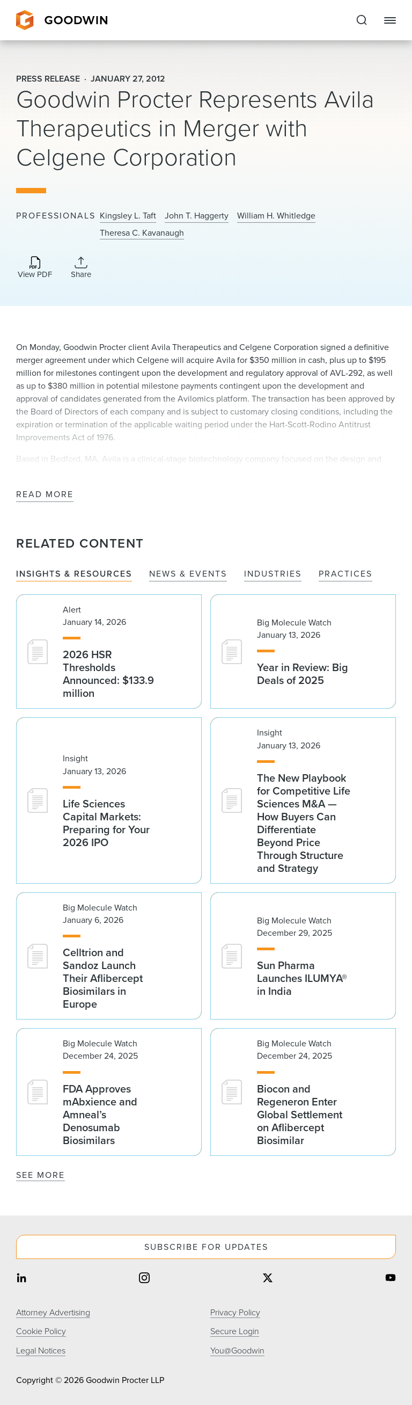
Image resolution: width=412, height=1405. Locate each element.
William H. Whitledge (276, 216)
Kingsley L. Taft (128, 216)
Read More (44, 494)
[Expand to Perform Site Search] (361, 20)
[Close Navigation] (390, 20)
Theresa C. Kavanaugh (142, 233)
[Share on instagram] (144, 1278)
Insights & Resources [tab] (74, 574)
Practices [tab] (345, 574)
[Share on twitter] (267, 1278)
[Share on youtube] (390, 1278)
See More (40, 1175)
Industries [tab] (272, 574)
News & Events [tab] (188, 574)
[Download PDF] (35, 268)
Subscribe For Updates (206, 1247)
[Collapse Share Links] (81, 267)
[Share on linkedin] (21, 1278)
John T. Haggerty (197, 216)
